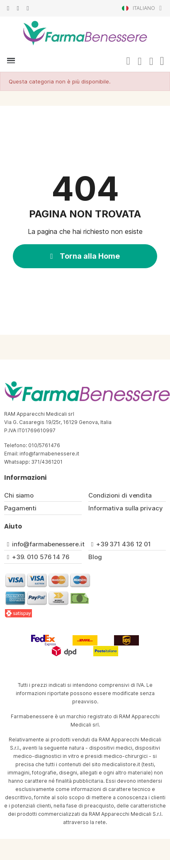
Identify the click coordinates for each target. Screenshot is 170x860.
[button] (128, 61)
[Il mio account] (140, 61)
